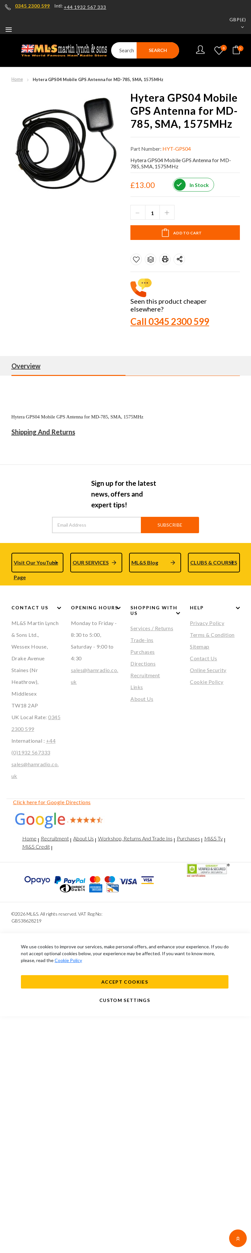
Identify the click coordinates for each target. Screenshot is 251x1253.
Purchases (142, 652)
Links (136, 687)
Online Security (208, 670)
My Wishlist (224, 48)
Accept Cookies (124, 982)
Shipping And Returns (43, 432)
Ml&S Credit (36, 846)
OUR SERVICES (91, 562)
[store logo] (60, 50)
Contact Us (203, 658)
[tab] (125, 366)
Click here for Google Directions (52, 802)
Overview (26, 366)
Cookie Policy (207, 682)
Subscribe (170, 525)
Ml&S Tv (213, 838)
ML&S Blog (144, 562)
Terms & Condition (212, 635)
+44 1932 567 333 (85, 7)
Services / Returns (151, 628)
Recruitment (145, 675)
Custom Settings (124, 1000)
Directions (143, 663)
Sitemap (199, 646)
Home (17, 79)
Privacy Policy (207, 623)
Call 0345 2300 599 (169, 321)
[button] (233, 24)
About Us (141, 699)
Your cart (239, 48)
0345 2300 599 (32, 5)
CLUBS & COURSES (213, 562)
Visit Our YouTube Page (36, 565)
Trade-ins (142, 640)
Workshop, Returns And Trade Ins (135, 838)
